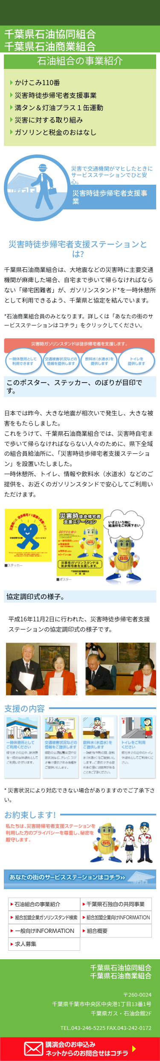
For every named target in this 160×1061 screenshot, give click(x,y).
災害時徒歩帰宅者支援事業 (55, 95)
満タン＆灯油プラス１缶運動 (59, 107)
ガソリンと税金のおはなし (55, 132)
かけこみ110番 (37, 82)
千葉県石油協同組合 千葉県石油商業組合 (51, 39)
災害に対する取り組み (49, 119)
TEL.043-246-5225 (82, 1028)
